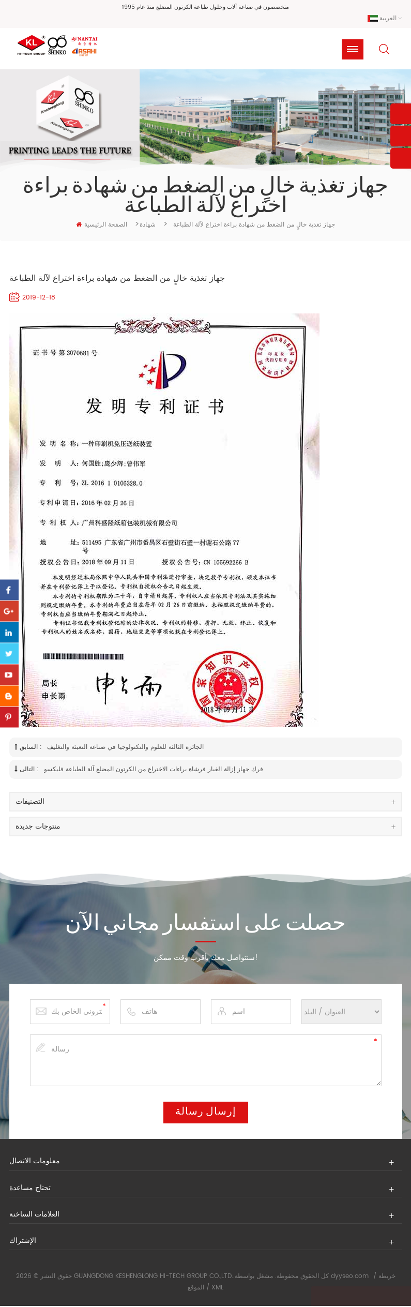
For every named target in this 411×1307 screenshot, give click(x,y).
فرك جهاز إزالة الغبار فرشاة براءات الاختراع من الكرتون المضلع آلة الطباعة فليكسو (153, 770)
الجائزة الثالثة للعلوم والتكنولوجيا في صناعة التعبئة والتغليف (125, 748)
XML (217, 1288)
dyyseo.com (350, 1277)
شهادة (148, 225)
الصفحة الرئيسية (101, 225)
